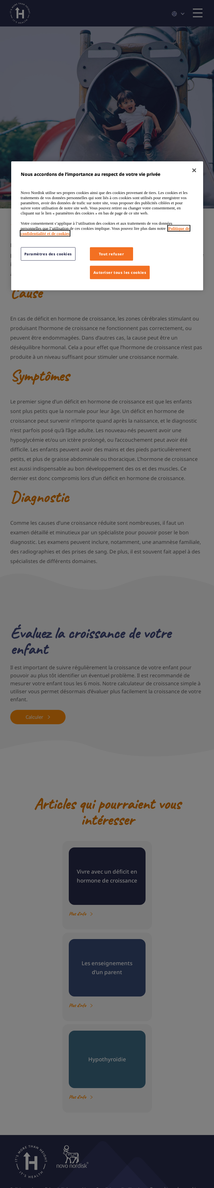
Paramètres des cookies (48, 253)
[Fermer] (194, 170)
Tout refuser (111, 253)
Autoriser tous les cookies (120, 272)
